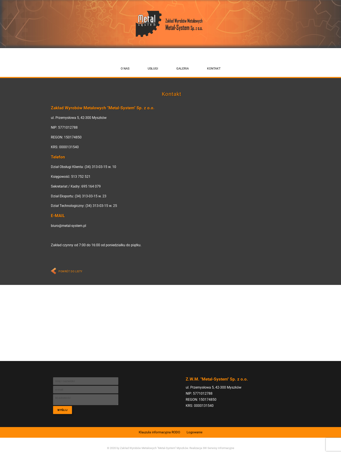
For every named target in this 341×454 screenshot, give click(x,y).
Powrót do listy (70, 271)
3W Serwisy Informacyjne (218, 448)
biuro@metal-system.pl (68, 226)
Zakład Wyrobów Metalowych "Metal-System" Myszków (154, 448)
